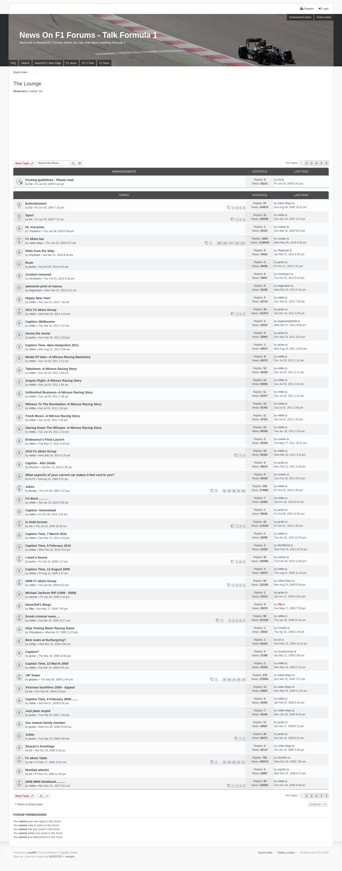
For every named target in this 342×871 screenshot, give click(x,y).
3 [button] (311, 163)
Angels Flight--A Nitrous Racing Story (53, 380)
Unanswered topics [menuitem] (300, 17)
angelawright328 (287, 321)
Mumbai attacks (37, 770)
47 (224, 762)
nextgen (70, 856)
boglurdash (35, 290)
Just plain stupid (37, 711)
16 (229, 679)
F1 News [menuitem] (71, 63)
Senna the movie (37, 333)
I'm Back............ (37, 498)
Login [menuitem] (323, 8)
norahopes (35, 278)
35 (239, 490)
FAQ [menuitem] (13, 63)
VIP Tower (32, 675)
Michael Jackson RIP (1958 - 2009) (50, 593)
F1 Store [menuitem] (104, 63)
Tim (31, 608)
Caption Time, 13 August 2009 (47, 569)
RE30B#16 (284, 545)
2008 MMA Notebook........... (45, 781)
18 (239, 679)
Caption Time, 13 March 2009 (46, 663)
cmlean (33, 91)
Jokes (29, 486)
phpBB (32, 852)
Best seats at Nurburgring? (45, 640)
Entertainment (35, 203)
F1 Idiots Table (36, 758)
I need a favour (36, 557)
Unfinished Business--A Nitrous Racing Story (59, 392)
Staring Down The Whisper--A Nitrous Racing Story (63, 427)
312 (237, 243)
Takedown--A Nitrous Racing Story (51, 369)
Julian (29, 734)
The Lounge (27, 83)
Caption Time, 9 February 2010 (48, 545)
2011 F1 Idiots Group (40, 310)
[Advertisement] (171, 127)
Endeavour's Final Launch (44, 439)
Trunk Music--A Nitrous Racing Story (52, 416)
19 (243, 679)
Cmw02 (282, 628)
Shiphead (34, 255)
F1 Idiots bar (34, 239)
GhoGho (34, 467)
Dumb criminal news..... (42, 616)
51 (243, 762)
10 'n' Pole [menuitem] (88, 63)
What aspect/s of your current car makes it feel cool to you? (70, 475)
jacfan (32, 266)
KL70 (32, 479)
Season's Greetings (40, 746)
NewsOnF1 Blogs (38, 604)
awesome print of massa (43, 286)
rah (30, 526)
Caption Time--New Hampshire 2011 (52, 345)
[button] (326, 163)
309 (219, 243)
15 (224, 679)
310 (225, 243)
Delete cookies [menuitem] (286, 852)
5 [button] (321, 163)
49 (234, 762)
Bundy (32, 490)
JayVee (33, 596)
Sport (29, 215)
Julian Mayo (285, 203)
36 (243, 490)
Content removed (38, 274)
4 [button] (316, 163)
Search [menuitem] (25, 63)
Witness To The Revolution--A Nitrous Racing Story (63, 404)
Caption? (32, 652)
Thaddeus (34, 231)
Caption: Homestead (40, 510)
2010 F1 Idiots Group (40, 451)
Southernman (285, 651)
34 (234, 490)
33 (229, 490)
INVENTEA (55, 856)
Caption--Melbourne (40, 321)
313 (242, 243)
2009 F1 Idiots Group (40, 581)
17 (234, 679)
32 (224, 490)
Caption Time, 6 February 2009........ (51, 699)
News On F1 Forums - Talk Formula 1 (88, 35)
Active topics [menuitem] (323, 17)
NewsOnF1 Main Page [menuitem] (48, 63)
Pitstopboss (35, 632)
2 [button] (306, 163)
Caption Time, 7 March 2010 (46, 534)
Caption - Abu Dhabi (40, 463)
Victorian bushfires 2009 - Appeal (50, 687)
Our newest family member (45, 722)
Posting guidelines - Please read (49, 180)
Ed (40, 91)
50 (239, 762)
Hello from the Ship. (40, 251)
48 (229, 762)
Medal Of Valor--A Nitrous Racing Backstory (58, 357)
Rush (29, 262)
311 (231, 243)
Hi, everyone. (35, 227)
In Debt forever (36, 522)
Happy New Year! (38, 298)
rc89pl (32, 644)
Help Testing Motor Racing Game (49, 628)
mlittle (281, 215)
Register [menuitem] (307, 8)
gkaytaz (33, 679)
